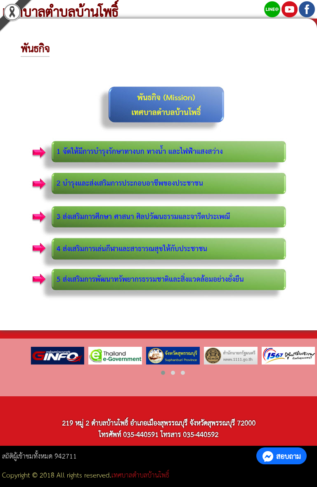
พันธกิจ (35, 48)
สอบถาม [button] (281, 455)
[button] (163, 373)
